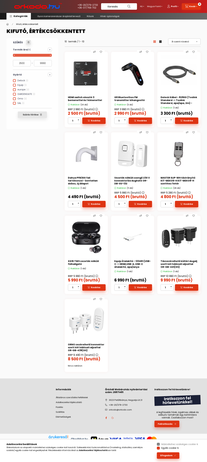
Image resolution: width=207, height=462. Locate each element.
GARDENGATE (26, 94)
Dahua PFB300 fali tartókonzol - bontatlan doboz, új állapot (83, 180)
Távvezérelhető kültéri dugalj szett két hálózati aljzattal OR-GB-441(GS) (179, 264)
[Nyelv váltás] (141, 6)
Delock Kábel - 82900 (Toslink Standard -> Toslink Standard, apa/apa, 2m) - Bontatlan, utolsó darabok (179, 102)
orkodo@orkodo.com (120, 409)
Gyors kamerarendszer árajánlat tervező (58, 16)
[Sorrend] (184, 41)
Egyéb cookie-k (170, 448)
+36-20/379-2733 (88, 5)
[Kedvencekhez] (101, 52)
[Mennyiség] (72, 121)
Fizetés (59, 407)
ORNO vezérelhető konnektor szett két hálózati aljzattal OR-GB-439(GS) (86, 347)
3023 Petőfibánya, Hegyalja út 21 (125, 400)
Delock (22, 80)
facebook (106, 418)
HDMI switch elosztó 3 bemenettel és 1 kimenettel (85, 99)
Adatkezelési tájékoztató (69, 402)
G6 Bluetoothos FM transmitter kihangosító (129, 99)
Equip (22, 84)
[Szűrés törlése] (28, 42)
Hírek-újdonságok (110, 16)
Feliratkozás (165, 423)
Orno (22, 98)
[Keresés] (119, 6)
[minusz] (78, 122)
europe (23, 89)
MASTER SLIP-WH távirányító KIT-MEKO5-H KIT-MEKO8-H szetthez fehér (178, 180)
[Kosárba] (94, 120)
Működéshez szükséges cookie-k (179, 444)
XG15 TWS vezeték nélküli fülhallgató (83, 263)
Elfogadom (166, 455)
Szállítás (60, 412)
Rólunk (90, 16)
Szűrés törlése (30, 114)
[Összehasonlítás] (94, 52)
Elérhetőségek (63, 416)
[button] (18, 16)
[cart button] (191, 6)
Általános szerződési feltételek (72, 397)
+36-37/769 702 (87, 7)
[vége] (43, 63)
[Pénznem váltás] (154, 6)
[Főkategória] (7, 24)
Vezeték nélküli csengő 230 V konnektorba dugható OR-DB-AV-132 (132, 180)
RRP (83, 109)
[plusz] (78, 120)
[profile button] (173, 6)
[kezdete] (22, 63)
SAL (20, 103)
